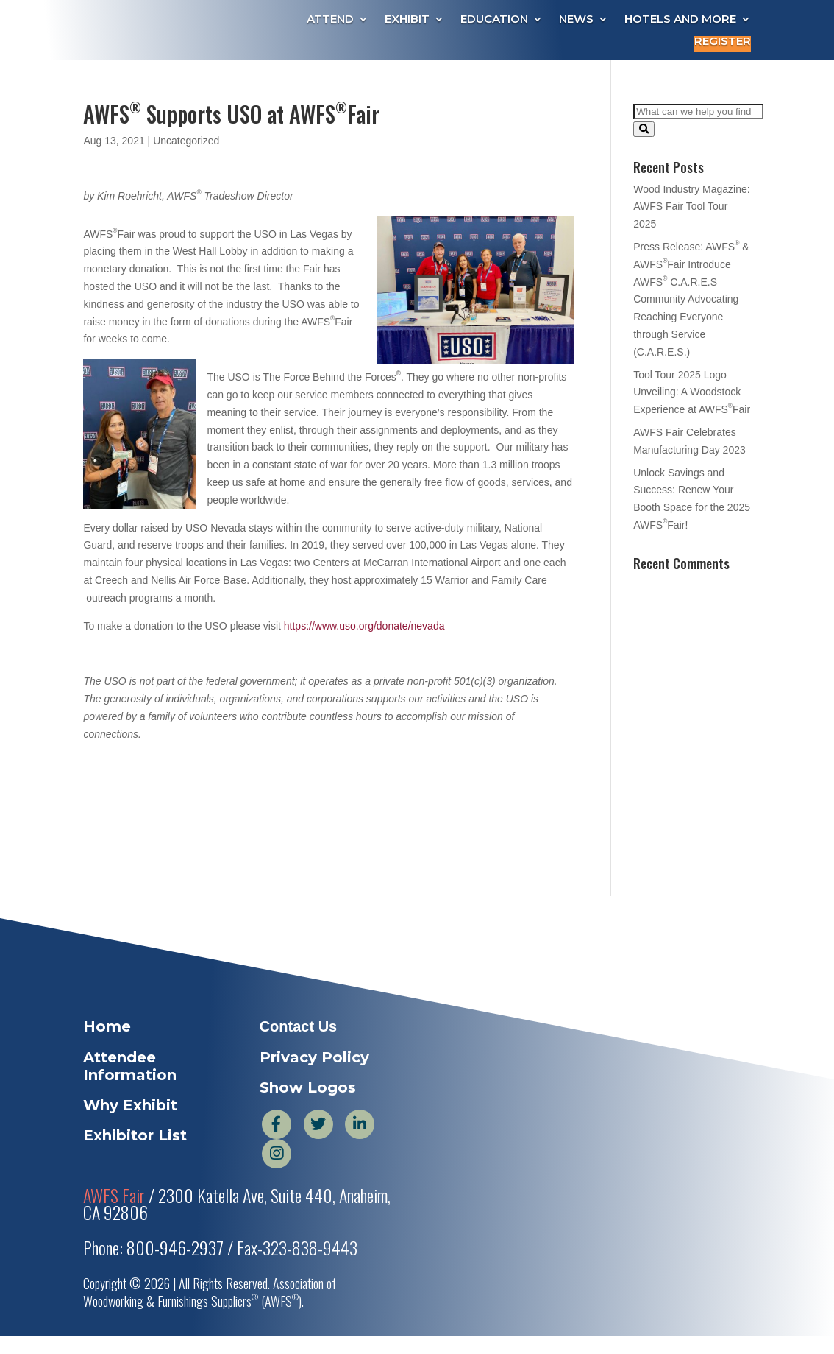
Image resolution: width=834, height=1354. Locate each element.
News (576, 20)
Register (722, 42)
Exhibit (407, 20)
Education (494, 20)
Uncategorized (186, 141)
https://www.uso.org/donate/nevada (364, 626)
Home (107, 1026)
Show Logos (308, 1087)
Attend (330, 20)
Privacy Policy (314, 1057)
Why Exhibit (130, 1105)
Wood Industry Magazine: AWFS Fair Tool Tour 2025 (691, 206)
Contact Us (299, 1026)
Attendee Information (130, 1066)
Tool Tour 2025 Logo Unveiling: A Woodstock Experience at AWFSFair (691, 392)
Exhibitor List (135, 1135)
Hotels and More (680, 20)
